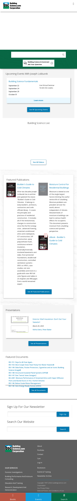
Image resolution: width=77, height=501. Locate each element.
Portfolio (40, 450)
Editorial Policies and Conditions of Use (50, 491)
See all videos (38, 162)
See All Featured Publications (39, 292)
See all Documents (38, 390)
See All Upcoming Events (38, 109)
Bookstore (41, 468)
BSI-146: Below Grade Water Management (25, 383)
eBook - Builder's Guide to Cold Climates (57, 240)
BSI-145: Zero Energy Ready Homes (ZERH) (25, 386)
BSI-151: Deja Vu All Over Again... (21, 362)
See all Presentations (39, 343)
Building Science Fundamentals (23, 81)
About (39, 446)
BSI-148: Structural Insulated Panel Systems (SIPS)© (28, 373)
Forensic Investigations (13, 472)
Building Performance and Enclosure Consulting (19, 477)
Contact (40, 454)
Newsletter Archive (44, 476)
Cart (39, 458)
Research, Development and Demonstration (15, 488)
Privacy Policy (44, 488)
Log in (39, 463)
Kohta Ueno (37, 329)
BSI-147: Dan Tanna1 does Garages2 (22, 375)
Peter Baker (47, 329)
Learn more (38, 100)
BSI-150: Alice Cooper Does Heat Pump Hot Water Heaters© (31, 365)
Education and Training (14, 483)
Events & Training (44, 472)
